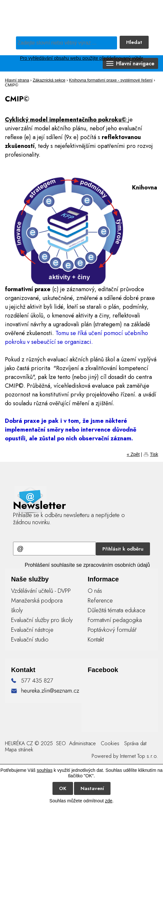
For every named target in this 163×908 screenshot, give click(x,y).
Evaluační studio (30, 639)
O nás (95, 591)
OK (63, 788)
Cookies (110, 743)
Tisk (154, 454)
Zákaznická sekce (49, 80)
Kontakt (96, 639)
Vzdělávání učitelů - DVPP (41, 591)
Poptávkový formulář (112, 630)
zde (108, 800)
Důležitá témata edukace (116, 610)
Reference (100, 600)
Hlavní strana (17, 80)
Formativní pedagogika (115, 620)
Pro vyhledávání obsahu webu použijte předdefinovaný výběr (81, 58)
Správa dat (135, 743)
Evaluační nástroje (32, 630)
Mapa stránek (19, 749)
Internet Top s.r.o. (139, 756)
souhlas (44, 770)
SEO (60, 743)
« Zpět (133, 454)
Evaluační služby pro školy (42, 620)
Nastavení (92, 788)
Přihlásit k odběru (122, 548)
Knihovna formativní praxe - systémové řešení (111, 80)
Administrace (82, 743)
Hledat (134, 42)
